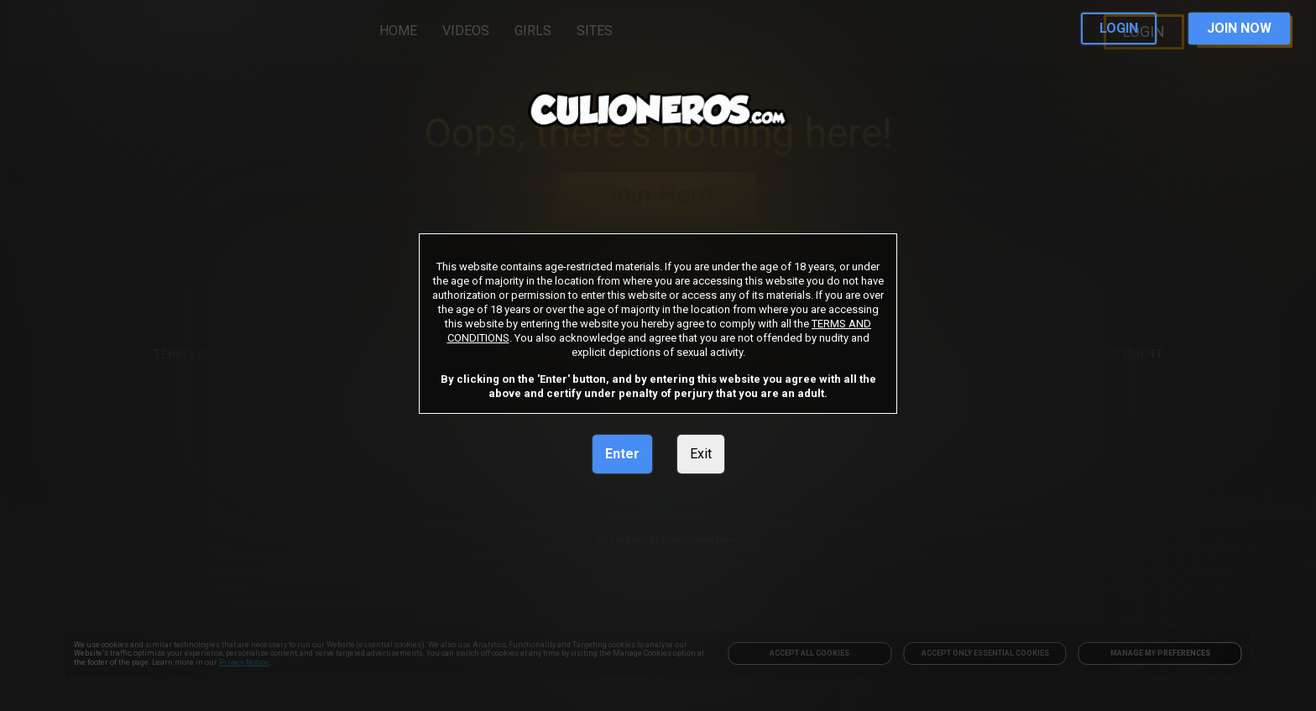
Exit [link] (701, 454)
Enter (622, 454)
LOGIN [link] (1118, 28)
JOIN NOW (1239, 28)
